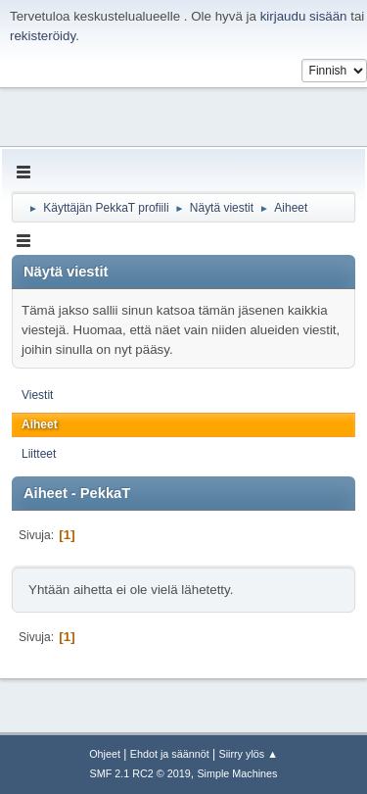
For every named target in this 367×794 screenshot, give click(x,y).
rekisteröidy (42, 35)
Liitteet (39, 454)
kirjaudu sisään (303, 16)
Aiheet (40, 424)
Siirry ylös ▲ (247, 754)
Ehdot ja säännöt (169, 754)
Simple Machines (237, 773)
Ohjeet (104, 754)
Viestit (37, 395)
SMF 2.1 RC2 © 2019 (140, 773)
